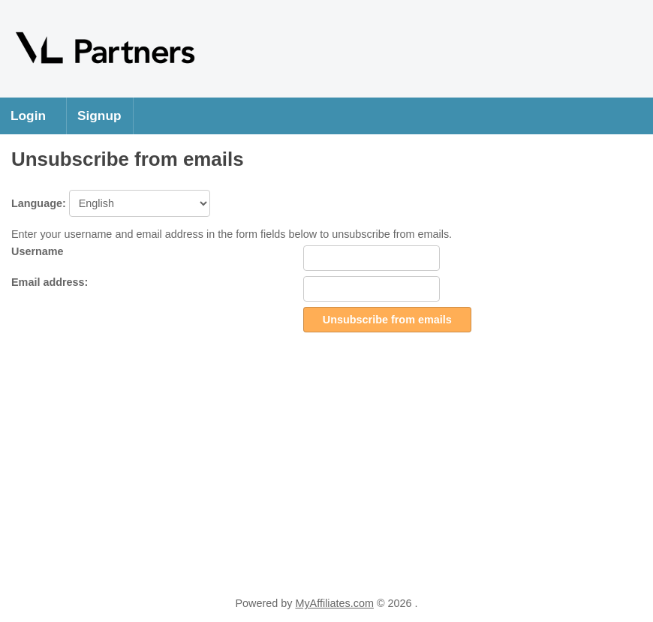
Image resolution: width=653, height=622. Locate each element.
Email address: (49, 282)
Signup (99, 115)
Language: (110, 203)
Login (28, 115)
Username (37, 251)
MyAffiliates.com (334, 603)
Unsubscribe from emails (387, 320)
